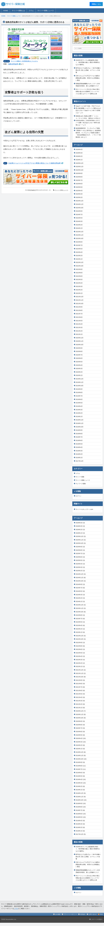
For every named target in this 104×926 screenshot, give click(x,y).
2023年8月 (79, 242)
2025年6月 (79, 183)
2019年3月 (79, 409)
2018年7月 (79, 437)
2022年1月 (79, 293)
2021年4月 (79, 324)
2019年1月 (79, 416)
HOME (5, 10)
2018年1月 (79, 457)
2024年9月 (79, 211)
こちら (16, 908)
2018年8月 (79, 433)
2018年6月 (79, 440)
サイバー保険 (80, 477)
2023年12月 (79, 231)
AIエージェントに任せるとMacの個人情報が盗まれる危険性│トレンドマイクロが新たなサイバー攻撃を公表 (88, 91)
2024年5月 (79, 218)
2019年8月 (79, 392)
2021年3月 (79, 327)
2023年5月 (79, 249)
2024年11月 (79, 204)
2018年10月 (79, 427)
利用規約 (82, 914)
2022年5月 (79, 279)
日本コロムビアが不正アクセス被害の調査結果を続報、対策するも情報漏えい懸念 (88, 78)
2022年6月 (79, 276)
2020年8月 (79, 351)
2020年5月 (79, 362)
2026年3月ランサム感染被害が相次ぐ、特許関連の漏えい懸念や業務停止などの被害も (88, 62)
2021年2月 (79, 331)
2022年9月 (79, 269)
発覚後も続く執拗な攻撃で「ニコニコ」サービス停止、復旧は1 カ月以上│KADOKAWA (88, 118)
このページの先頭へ (96, 919)
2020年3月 (79, 368)
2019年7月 (79, 396)
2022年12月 (79, 262)
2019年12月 (79, 379)
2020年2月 (79, 372)
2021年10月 (79, 303)
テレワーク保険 (81, 483)
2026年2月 (79, 156)
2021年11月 (79, 300)
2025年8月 (79, 177)
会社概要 (57, 914)
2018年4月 (79, 447)
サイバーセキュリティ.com (84, 509)
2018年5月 (79, 444)
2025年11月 (79, 166)
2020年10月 (79, 344)
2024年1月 (79, 228)
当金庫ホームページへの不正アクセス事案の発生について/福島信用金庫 (34, 163)
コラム (31, 10)
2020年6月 (79, 358)
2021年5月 (79, 320)
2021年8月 (79, 310)
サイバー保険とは (18, 10)
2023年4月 (79, 252)
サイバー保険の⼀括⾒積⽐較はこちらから (24, 61)
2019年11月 (79, 382)
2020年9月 (79, 348)
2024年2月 (79, 225)
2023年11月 (79, 235)
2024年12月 (79, 201)
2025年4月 (79, 190)
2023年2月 (79, 255)
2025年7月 (79, 180)
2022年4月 (79, 283)
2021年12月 (79, 296)
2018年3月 (79, 451)
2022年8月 (79, 272)
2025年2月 (79, 197)
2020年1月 (79, 375)
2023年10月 (79, 238)
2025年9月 (79, 173)
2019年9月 (79, 389)
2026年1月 (79, 160)
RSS (101, 914)
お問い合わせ (93, 914)
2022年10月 (79, 266)
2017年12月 (79, 461)
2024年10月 (79, 208)
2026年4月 (79, 149)
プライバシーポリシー (70, 914)
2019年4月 (79, 406)
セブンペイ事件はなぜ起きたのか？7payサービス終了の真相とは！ (88, 110)
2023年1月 (79, 259)
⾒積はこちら (96, 4)
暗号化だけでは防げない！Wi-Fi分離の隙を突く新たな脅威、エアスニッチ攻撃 (88, 70)
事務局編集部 (32, 190)
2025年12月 (79, 163)
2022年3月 (79, 286)
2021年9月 (79, 307)
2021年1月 (79, 334)
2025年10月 (79, 170)
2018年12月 (79, 420)
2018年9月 (79, 430)
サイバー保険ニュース (45, 10)
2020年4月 (79, 365)
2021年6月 (79, 317)
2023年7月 (79, 245)
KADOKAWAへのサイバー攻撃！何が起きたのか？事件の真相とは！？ (88, 123)
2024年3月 (79, 221)
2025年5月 (79, 187)
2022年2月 (79, 290)
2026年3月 (79, 153)
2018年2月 (79, 454)
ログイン (78, 496)
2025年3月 (79, 194)
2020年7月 (79, 355)
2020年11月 (79, 341)
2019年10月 (79, 385)
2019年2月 (79, 413)
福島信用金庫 (13, 64)
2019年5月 (79, 403)
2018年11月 (79, 423)
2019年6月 (79, 399)
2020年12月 (79, 338)
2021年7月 (79, 314)
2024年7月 (79, 214)
